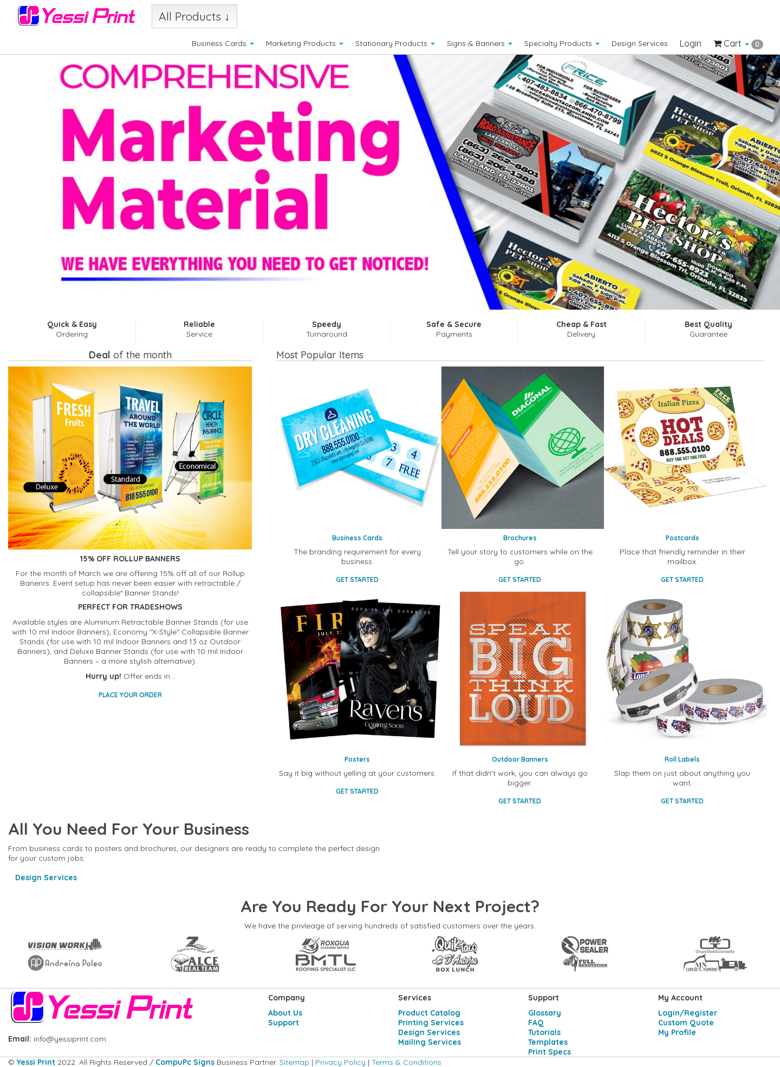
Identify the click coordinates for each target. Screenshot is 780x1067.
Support (283, 1022)
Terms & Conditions (406, 1062)
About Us (285, 1013)
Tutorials (544, 1032)
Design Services (640, 43)
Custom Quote (686, 1022)
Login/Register (687, 1013)
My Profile (677, 1032)
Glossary (544, 1013)
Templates (548, 1042)
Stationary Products (395, 43)
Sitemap (294, 1062)
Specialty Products (562, 43)
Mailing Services (429, 1042)
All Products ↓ (194, 16)
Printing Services (431, 1022)
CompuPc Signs (184, 1062)
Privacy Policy (340, 1062)
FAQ (536, 1022)
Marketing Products (304, 43)
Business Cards (223, 43)
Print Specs (549, 1052)
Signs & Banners (479, 43)
